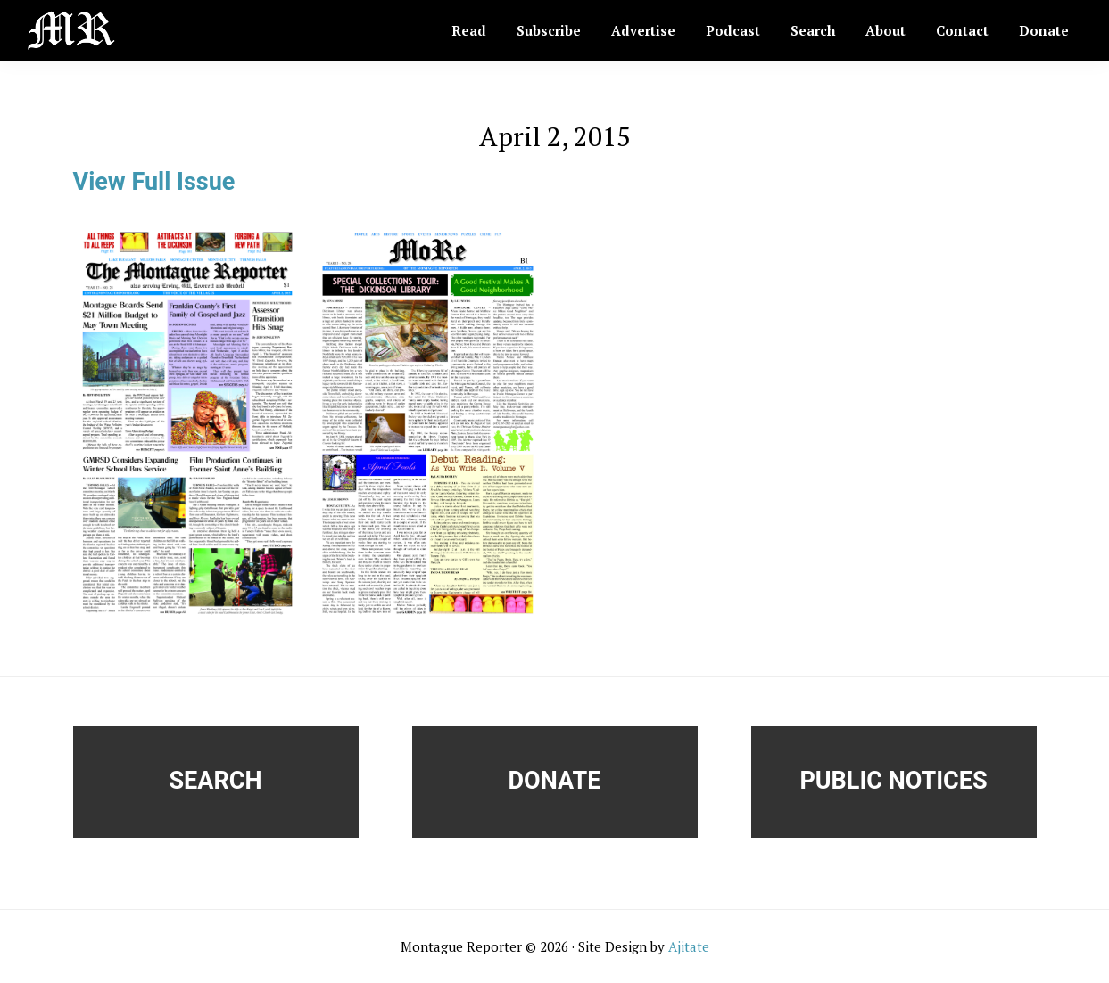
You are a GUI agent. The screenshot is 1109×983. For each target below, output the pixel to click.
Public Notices (893, 780)
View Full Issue (154, 182)
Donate (555, 780)
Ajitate (688, 946)
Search (216, 780)
